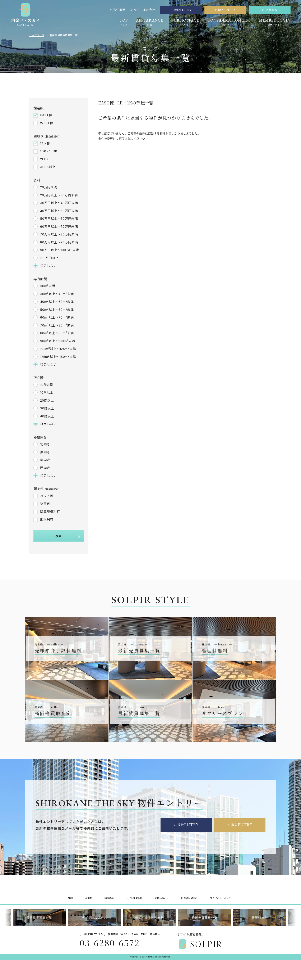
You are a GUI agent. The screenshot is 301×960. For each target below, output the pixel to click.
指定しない (48, 266)
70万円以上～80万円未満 (59, 234)
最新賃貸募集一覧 (40, 917)
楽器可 (45, 504)
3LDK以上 (48, 167)
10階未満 (46, 385)
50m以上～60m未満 (57, 309)
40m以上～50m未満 (57, 301)
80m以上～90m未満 (57, 333)
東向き (45, 452)
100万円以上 (49, 258)
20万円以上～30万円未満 (59, 195)
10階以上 (46, 393)
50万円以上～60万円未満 (59, 219)
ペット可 (46, 496)
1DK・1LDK (48, 151)
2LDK (44, 159)
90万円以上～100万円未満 (59, 250)
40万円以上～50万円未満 (59, 211)
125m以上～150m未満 (58, 357)
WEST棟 (46, 123)
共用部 (88, 898)
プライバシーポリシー (221, 898)
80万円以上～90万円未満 (59, 242)
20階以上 (47, 400)
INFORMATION (189, 898)
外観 (70, 898)
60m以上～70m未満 (57, 317)
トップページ (36, 35)
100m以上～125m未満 (58, 349)
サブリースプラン (95, 917)
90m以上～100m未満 (57, 341)
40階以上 (47, 416)
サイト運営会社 (142, 10)
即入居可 (46, 520)
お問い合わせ (162, 898)
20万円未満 (48, 187)
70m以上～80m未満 (57, 325)
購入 (242, 824)
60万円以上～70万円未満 (59, 227)
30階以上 (47, 408)
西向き (45, 468)
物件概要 (117, 10)
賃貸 (188, 824)
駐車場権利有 (50, 512)
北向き (45, 444)
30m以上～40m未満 (57, 294)
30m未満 (47, 286)
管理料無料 (261, 917)
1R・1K (45, 143)
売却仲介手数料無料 (150, 917)
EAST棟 (46, 115)
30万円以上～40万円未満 (59, 203)
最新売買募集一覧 (205, 917)
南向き (45, 460)
